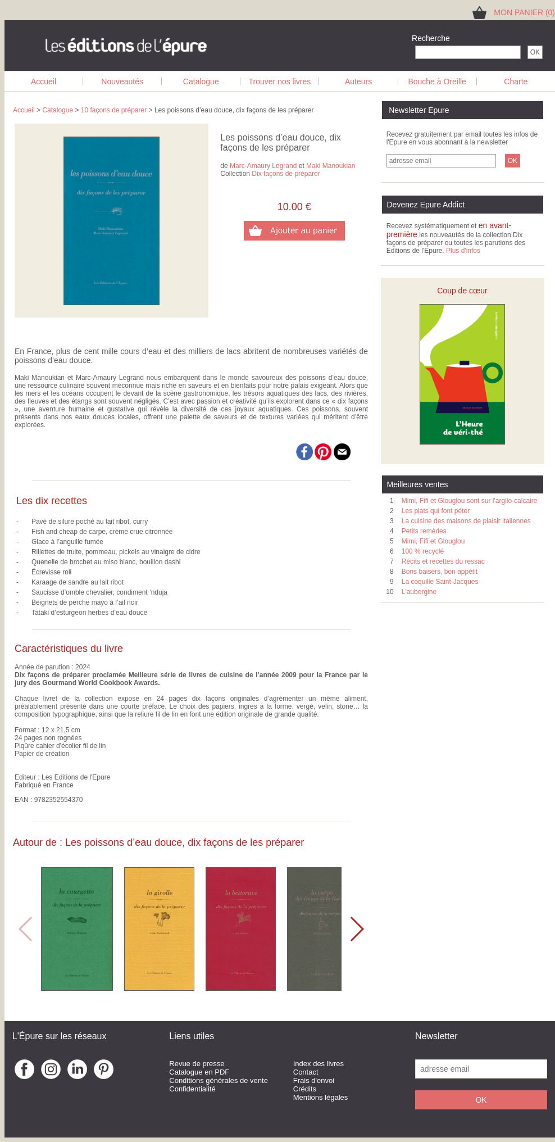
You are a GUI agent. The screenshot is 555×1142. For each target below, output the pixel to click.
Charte (515, 81)
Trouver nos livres (280, 81)
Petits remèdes (424, 531)
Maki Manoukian (330, 166)
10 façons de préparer (114, 110)
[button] (356, 929)
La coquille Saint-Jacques (440, 582)
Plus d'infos (463, 251)
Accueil (43, 81)
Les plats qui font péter (436, 511)
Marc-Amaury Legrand (263, 166)
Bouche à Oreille (437, 81)
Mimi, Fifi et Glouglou (433, 541)
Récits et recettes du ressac (443, 561)
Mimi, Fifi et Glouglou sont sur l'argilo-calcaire (470, 501)
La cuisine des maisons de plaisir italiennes (466, 521)
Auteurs (358, 81)
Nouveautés (122, 81)
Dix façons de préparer (286, 174)
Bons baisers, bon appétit (439, 571)
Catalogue (201, 81)
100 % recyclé (423, 551)
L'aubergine (419, 592)
